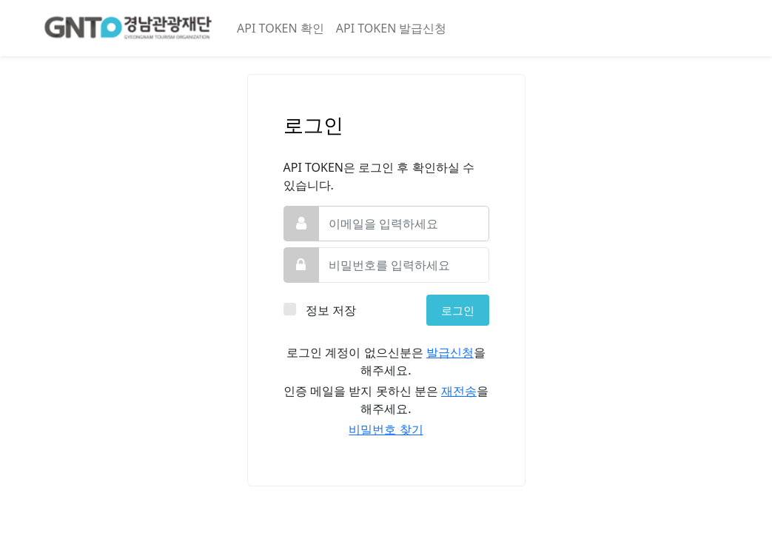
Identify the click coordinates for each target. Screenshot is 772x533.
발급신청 (450, 352)
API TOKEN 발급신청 (391, 28)
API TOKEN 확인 (280, 28)
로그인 (457, 310)
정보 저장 (332, 310)
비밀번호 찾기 (386, 429)
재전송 (459, 391)
